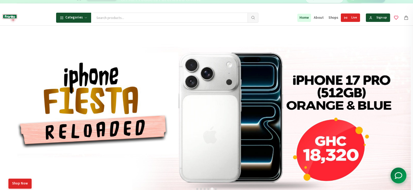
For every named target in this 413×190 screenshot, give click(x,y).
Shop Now (20, 183)
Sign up (378, 17)
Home (304, 17)
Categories (73, 17)
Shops (333, 17)
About (318, 17)
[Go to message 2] (219, 5)
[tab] (197, 189)
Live (350, 17)
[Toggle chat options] (398, 175)
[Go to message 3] (224, 5)
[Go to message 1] (213, 5)
